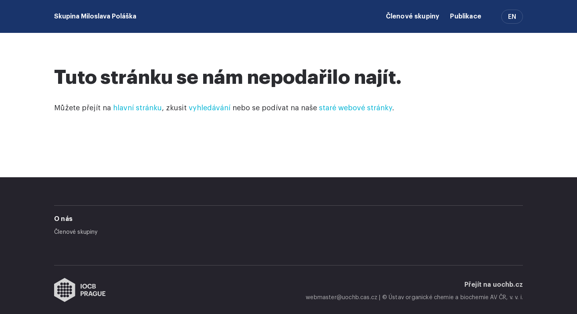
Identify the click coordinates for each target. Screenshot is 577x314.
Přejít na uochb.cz (493, 285)
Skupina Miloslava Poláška (95, 16)
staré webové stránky (355, 107)
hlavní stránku (137, 107)
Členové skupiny (413, 16)
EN (512, 17)
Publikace (465, 16)
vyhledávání (209, 107)
